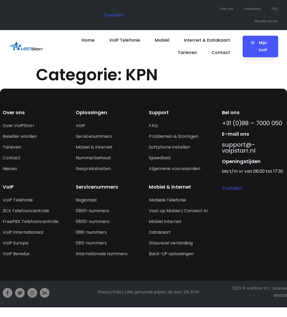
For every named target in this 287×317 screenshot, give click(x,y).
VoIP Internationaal (23, 232)
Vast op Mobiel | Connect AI (178, 211)
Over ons (226, 9)
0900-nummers (92, 211)
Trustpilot (113, 15)
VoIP (80, 126)
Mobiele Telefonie (167, 200)
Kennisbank (252, 9)
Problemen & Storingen (173, 136)
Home (88, 40)
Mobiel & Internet (94, 147)
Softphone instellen (169, 147)
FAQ (274, 9)
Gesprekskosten (93, 168)
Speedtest (160, 158)
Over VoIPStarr (18, 126)
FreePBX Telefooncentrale (31, 221)
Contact (220, 52)
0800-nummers (92, 221)
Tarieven (187, 52)
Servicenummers (94, 136)
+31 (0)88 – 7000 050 (252, 123)
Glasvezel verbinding (171, 243)
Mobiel (162, 40)
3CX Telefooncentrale (26, 211)
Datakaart (160, 232)
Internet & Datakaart (207, 40)
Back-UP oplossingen (171, 254)
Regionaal (86, 200)
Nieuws (10, 168)
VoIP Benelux (16, 254)
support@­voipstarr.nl (239, 148)
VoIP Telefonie (124, 40)
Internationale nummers (101, 254)
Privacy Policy (111, 292)
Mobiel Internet (165, 221)
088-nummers (91, 232)
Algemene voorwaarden (174, 168)
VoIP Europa (15, 243)
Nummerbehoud (93, 158)
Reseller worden (266, 21)
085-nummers (91, 243)
